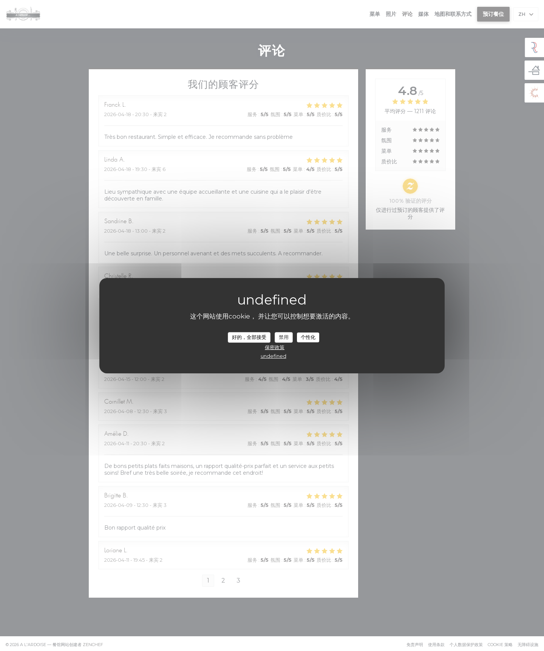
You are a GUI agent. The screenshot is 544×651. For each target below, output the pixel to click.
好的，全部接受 (249, 337)
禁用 (284, 337)
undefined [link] (273, 356)
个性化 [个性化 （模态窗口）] (308, 337)
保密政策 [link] (274, 347)
